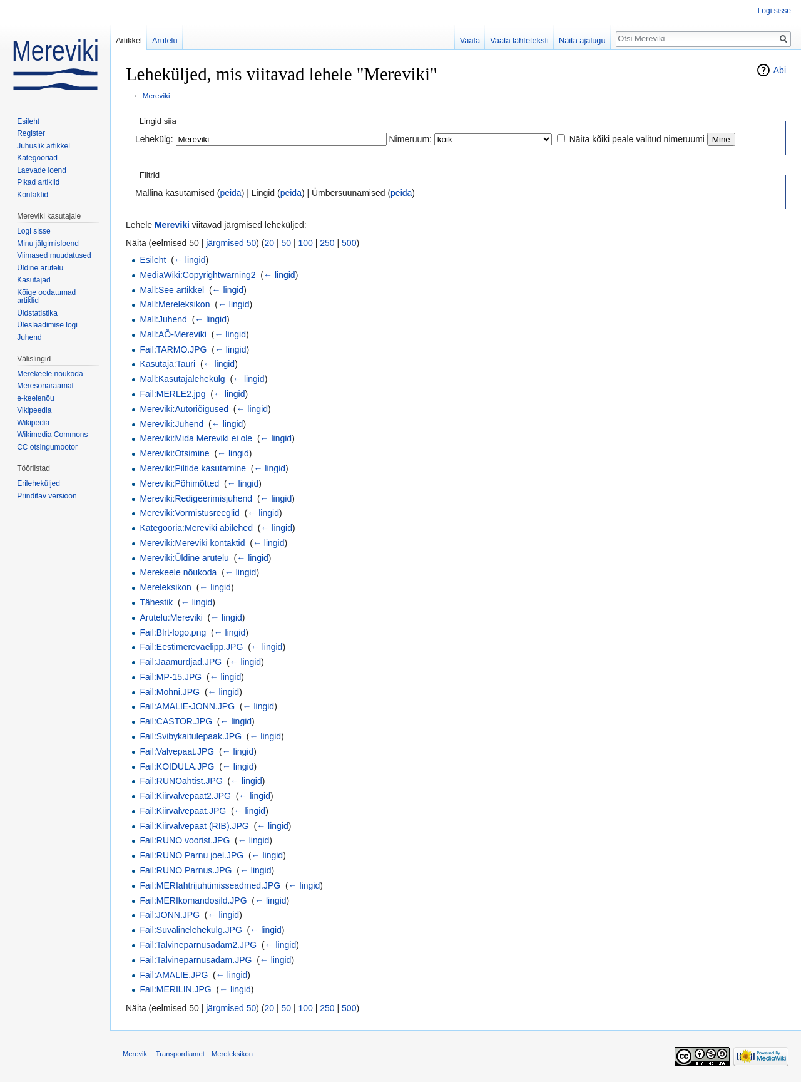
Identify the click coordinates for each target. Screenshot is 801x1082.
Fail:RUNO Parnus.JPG (186, 870)
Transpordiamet (180, 1054)
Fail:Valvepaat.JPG (177, 751)
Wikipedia (33, 422)
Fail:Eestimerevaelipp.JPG (191, 647)
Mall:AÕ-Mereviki (173, 334)
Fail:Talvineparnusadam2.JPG (198, 945)
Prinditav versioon (46, 496)
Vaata (470, 40)
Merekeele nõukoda (178, 572)
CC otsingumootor (47, 447)
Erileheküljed (38, 483)
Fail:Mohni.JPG (170, 692)
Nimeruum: (410, 139)
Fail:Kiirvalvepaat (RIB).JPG (194, 826)
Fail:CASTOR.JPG (176, 721)
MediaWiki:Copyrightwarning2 (197, 275)
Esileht (153, 260)
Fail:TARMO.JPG (173, 349)
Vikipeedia (34, 410)
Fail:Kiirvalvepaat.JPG (183, 811)
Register (31, 133)
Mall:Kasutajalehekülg (182, 379)
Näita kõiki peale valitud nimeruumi (637, 139)
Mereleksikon (165, 587)
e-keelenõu (35, 398)
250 (327, 243)
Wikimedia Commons (52, 434)
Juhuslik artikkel (43, 146)
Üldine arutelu (40, 268)
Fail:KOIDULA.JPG (177, 766)
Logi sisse (774, 10)
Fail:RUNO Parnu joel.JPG (191, 855)
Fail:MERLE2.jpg (172, 394)
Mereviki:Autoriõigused (184, 409)
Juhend (29, 337)
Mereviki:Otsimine (174, 453)
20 (270, 243)
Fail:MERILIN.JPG (175, 989)
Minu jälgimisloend (48, 243)
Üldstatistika (37, 313)
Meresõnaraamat (45, 385)
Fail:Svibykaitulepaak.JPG (191, 736)
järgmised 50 (231, 243)
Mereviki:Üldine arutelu (184, 558)
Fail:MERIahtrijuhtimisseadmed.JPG (210, 885)
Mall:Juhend (163, 319)
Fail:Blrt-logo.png (173, 632)
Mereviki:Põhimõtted (179, 483)
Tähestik (156, 602)
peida (230, 193)
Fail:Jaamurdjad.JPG (181, 662)
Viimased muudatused (54, 255)
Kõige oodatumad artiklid (46, 297)
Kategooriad (37, 157)
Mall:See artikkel (172, 290)
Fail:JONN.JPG (170, 915)
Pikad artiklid (38, 182)
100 (305, 243)
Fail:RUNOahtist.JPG (181, 781)
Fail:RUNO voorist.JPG (185, 840)
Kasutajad (33, 280)
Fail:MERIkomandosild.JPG (193, 900)
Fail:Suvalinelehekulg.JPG (191, 930)
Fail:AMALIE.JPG (174, 975)
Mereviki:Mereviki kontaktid (192, 543)
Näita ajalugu (582, 40)
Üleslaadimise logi (47, 325)
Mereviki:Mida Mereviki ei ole (196, 438)
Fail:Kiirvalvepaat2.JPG (185, 796)
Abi (779, 70)
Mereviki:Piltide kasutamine (193, 468)
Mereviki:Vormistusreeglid (190, 513)
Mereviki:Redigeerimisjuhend (196, 498)
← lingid (190, 260)
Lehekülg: (154, 139)
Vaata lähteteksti (519, 40)
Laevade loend (41, 170)
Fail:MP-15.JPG (171, 677)
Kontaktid (32, 194)
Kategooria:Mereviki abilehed (196, 528)
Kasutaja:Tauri (167, 364)
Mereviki (156, 95)
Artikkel (129, 40)
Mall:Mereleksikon (175, 304)
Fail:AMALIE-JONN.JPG (187, 706)
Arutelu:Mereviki (171, 617)
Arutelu (165, 40)
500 (349, 243)
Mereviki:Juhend (171, 424)
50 (287, 243)
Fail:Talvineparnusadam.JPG (196, 960)
